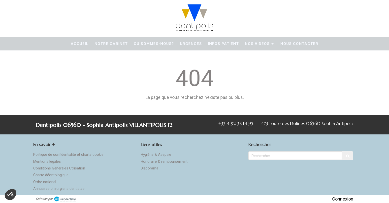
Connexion (342, 199)
